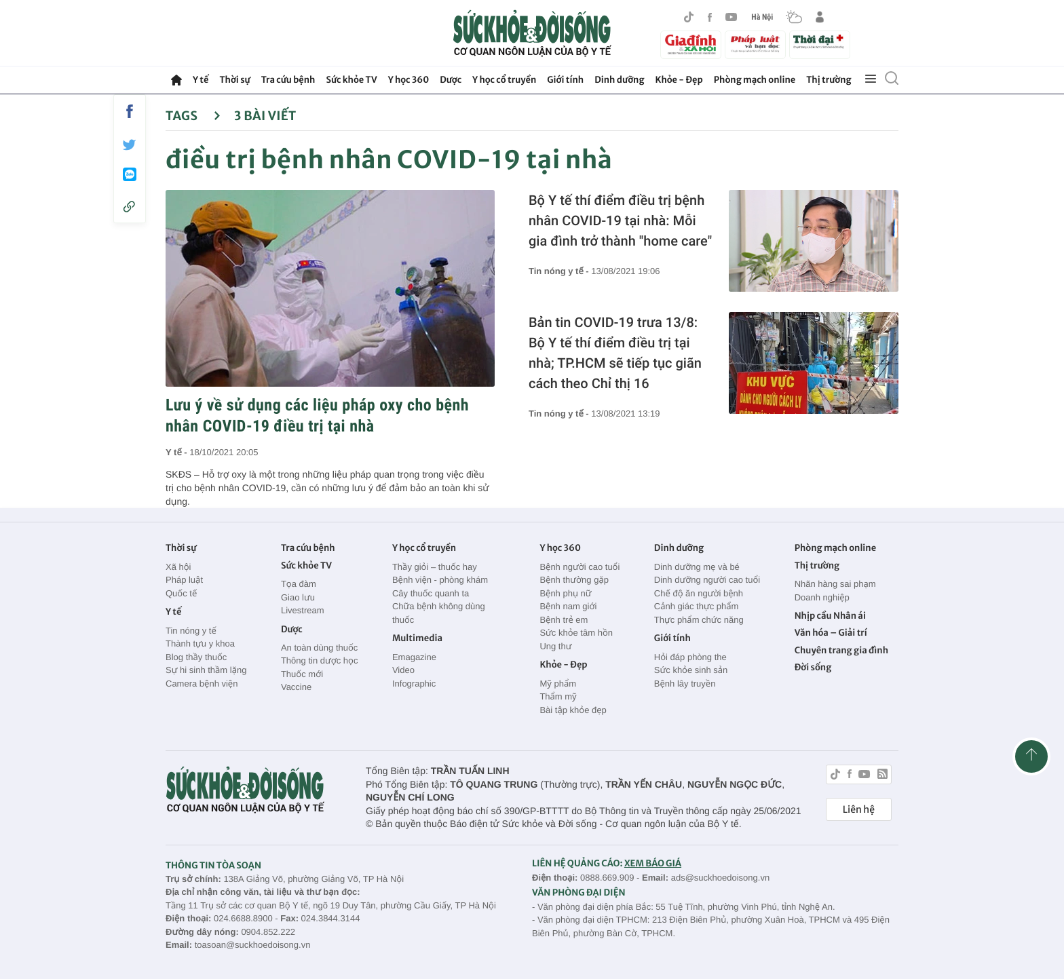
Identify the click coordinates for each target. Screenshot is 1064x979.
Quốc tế (181, 593)
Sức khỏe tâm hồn (576, 633)
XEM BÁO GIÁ (652, 863)
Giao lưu (298, 597)
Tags (193, 115)
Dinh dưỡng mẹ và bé (697, 567)
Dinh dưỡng (619, 79)
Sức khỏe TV (351, 79)
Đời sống (813, 667)
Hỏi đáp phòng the (690, 657)
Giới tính (565, 79)
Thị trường (828, 79)
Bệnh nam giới (567, 606)
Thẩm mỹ (557, 696)
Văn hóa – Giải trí (831, 633)
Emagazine (414, 657)
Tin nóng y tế (191, 631)
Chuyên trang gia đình (841, 650)
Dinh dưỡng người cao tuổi (707, 580)
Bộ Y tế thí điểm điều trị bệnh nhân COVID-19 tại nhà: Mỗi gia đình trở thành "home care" (620, 220)
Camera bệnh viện (202, 683)
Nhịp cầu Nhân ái (830, 616)
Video (403, 670)
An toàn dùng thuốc (319, 647)
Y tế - (177, 452)
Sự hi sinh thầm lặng (206, 670)
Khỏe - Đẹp (679, 79)
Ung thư (555, 646)
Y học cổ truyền (504, 79)
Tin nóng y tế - (560, 271)
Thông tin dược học (319, 660)
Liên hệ (859, 809)
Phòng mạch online (754, 79)
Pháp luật (184, 580)
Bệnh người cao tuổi (579, 567)
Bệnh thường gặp (574, 580)
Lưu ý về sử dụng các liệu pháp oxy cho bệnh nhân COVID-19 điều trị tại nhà (317, 416)
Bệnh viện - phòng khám (440, 580)
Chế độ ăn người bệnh (698, 593)
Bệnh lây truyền (685, 683)
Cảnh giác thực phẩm (696, 606)
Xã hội (178, 567)
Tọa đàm (298, 584)
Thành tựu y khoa (200, 643)
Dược (450, 79)
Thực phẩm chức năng (699, 620)
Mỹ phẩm (557, 683)
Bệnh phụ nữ (565, 593)
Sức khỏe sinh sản (690, 670)
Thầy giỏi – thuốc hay (434, 567)
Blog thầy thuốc (196, 657)
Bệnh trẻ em (563, 620)
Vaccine (296, 687)
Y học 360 (409, 79)
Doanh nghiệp (822, 597)
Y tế (200, 79)
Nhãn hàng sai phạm (835, 584)
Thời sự (234, 79)
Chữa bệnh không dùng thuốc (438, 613)
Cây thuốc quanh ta (430, 593)
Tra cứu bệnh (288, 79)
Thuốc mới (302, 674)
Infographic (414, 683)
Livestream (302, 610)
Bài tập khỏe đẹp (572, 710)
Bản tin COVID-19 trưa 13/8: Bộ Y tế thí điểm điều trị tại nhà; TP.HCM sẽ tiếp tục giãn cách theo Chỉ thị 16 (615, 352)
